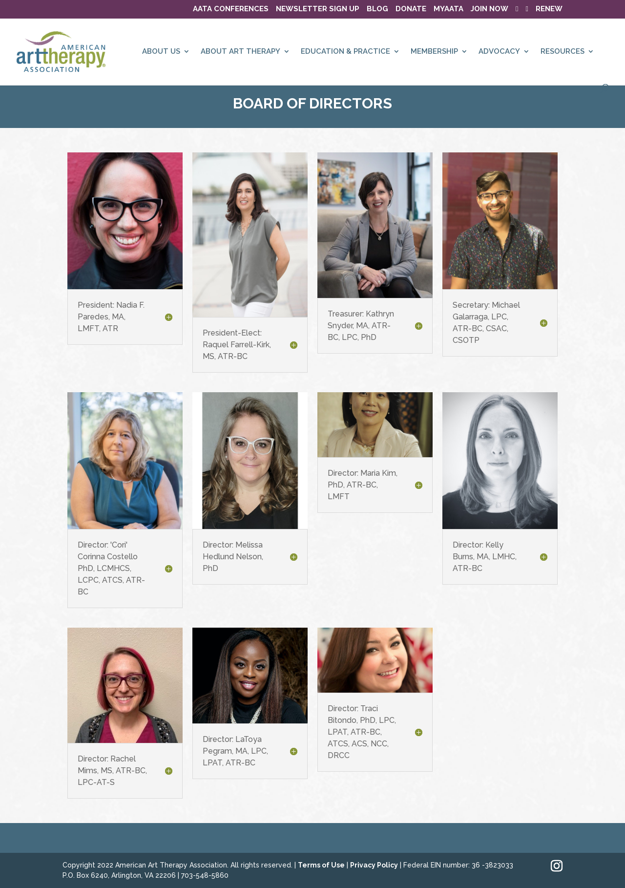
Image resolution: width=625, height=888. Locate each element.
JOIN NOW (489, 9)
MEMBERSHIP (434, 52)
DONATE (411, 9)
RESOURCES (562, 52)
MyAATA (448, 9)
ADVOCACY (499, 52)
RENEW (549, 9)
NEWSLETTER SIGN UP (317, 9)
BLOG (377, 9)
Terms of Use (321, 865)
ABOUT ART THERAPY (240, 52)
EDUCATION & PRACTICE (345, 52)
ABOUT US (161, 52)
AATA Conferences (231, 9)
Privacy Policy (374, 865)
